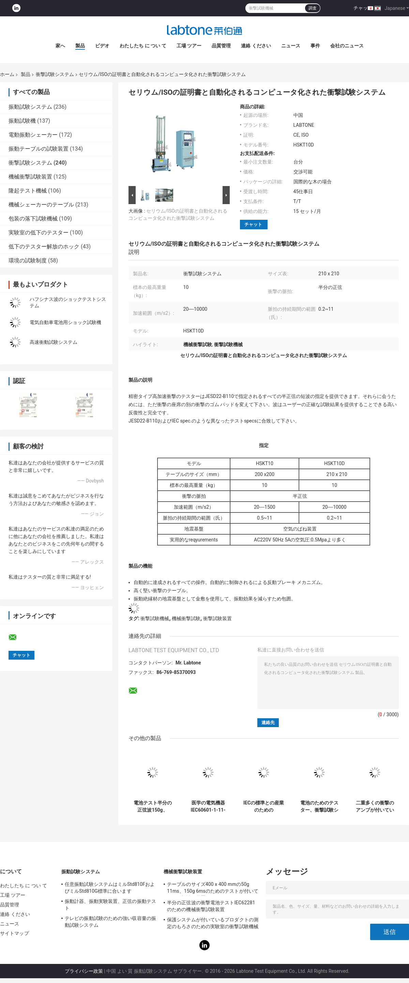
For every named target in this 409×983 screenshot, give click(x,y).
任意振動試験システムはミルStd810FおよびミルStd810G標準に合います (110, 887)
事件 (315, 45)
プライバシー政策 (84, 971)
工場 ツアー (189, 45)
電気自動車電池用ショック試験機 (65, 322)
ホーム (7, 74)
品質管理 (221, 45)
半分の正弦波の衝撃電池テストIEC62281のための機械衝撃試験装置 (211, 906)
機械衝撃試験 (186, 618)
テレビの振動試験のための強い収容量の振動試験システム (110, 922)
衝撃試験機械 (154, 618)
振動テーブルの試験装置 (39, 148)
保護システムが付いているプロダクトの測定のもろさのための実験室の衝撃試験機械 (212, 923)
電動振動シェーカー (33, 135)
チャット (363, 8)
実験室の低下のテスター (39, 232)
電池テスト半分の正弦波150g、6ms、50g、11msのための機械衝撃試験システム (152, 806)
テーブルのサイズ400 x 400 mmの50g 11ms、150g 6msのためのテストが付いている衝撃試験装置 (212, 888)
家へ (60, 45)
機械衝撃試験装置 (30, 176)
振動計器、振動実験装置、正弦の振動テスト (110, 904)
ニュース (290, 45)
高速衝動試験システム (53, 342)
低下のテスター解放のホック (44, 246)
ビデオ (102, 45)
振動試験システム (30, 107)
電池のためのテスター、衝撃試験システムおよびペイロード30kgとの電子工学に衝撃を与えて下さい (319, 806)
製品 (80, 45)
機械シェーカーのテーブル (41, 204)
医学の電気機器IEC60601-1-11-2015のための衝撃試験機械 (208, 806)
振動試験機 (22, 121)
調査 (312, 8)
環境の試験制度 (28, 260)
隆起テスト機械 (28, 190)
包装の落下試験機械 (33, 218)
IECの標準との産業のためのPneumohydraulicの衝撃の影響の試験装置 (263, 806)
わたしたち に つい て (143, 45)
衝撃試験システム (55, 74)
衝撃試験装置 (217, 618)
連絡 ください (256, 45)
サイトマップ (14, 933)
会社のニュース (347, 45)
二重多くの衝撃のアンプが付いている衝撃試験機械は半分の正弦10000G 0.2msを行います (374, 806)
